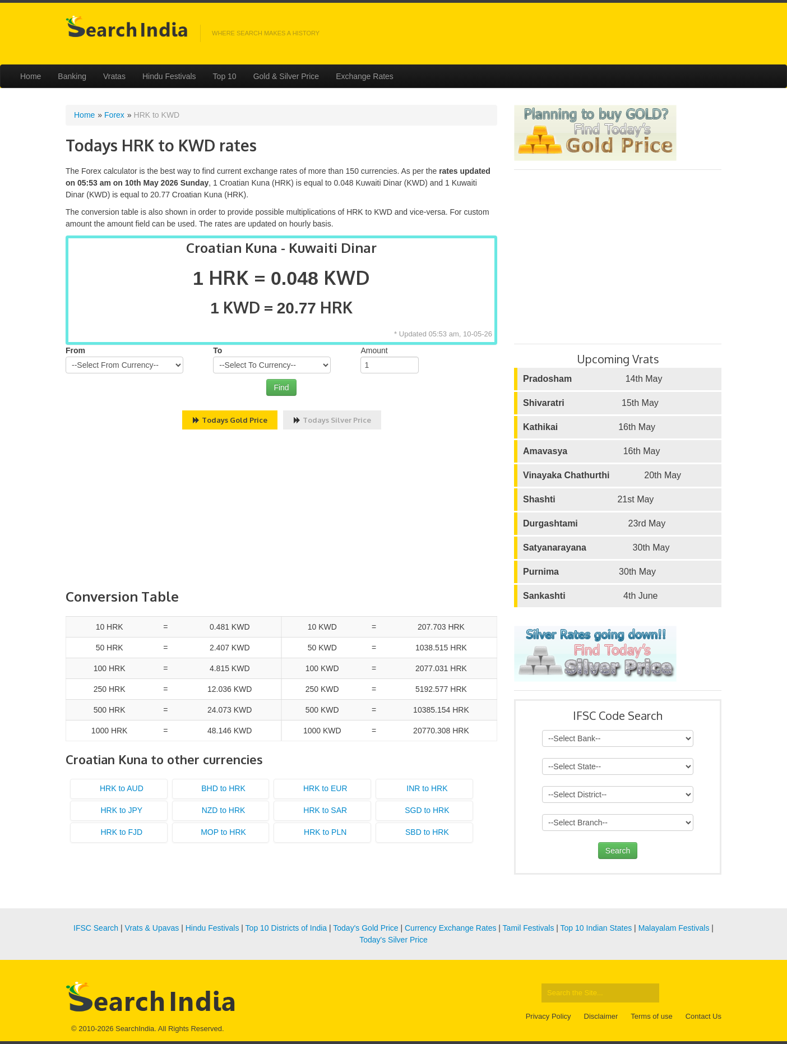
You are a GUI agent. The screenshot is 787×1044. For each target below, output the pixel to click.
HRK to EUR (325, 788)
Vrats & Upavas (152, 927)
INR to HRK (426, 788)
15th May (591, 403)
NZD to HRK (224, 810)
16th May (589, 427)
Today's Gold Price (365, 927)
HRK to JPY (121, 810)
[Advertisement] (281, 510)
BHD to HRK (223, 788)
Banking (72, 76)
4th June (590, 596)
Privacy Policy (548, 1016)
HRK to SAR (325, 810)
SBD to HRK (427, 832)
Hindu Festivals (169, 76)
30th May (596, 547)
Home (30, 76)
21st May (588, 499)
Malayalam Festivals (674, 927)
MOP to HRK (223, 832)
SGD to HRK (427, 810)
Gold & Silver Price (286, 76)
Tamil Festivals (528, 927)
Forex (114, 114)
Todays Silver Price (332, 419)
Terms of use (651, 1016)
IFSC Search (95, 927)
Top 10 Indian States (596, 927)
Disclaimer (601, 1016)
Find (281, 387)
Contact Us (703, 1016)
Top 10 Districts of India (286, 927)
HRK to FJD (122, 832)
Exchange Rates (365, 76)
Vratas (114, 76)
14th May (592, 379)
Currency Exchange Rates (450, 927)
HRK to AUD (121, 788)
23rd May (594, 523)
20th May (602, 475)
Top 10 (225, 76)
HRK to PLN (325, 832)
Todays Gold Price (229, 419)
